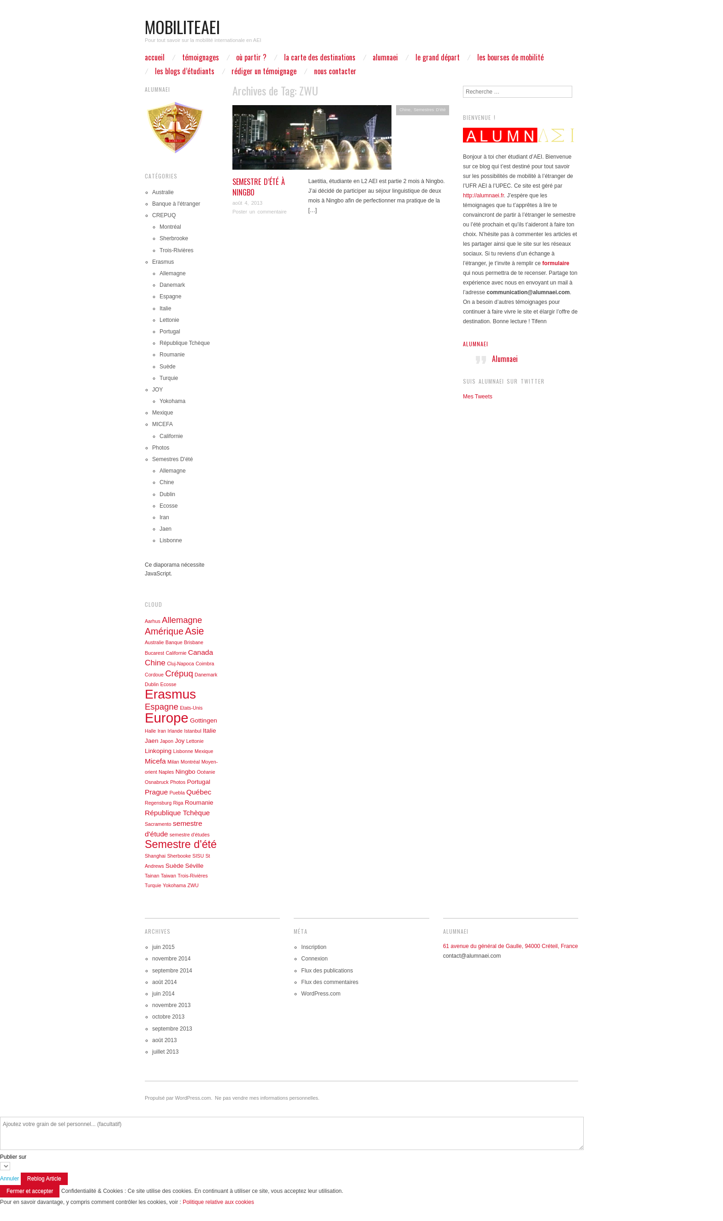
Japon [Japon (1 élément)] (166, 741)
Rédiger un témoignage (263, 71)
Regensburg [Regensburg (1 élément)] (158, 803)
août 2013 (164, 1040)
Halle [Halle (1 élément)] (150, 731)
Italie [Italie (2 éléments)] (209, 730)
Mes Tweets (477, 396)
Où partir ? (251, 57)
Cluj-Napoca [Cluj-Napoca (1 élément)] (180, 663)
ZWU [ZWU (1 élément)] (192, 885)
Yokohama (172, 401)
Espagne (170, 296)
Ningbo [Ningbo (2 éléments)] (186, 771)
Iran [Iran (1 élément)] (162, 731)
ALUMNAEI (385, 57)
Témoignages (200, 57)
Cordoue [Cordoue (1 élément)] (154, 674)
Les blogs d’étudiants (184, 71)
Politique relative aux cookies (218, 1202)
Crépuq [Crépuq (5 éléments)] (179, 673)
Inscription (313, 947)
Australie (163, 192)
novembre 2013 (171, 1005)
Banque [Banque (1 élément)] (174, 642)
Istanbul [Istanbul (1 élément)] (192, 731)
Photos (160, 448)
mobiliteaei (182, 26)
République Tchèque (185, 343)
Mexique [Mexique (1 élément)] (204, 751)
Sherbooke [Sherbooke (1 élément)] (179, 856)
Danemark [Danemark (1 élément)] (206, 674)
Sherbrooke (174, 238)
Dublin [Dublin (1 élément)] (152, 684)
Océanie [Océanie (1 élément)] (206, 772)
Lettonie (169, 320)
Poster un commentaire (259, 211)
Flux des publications (327, 970)
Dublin (167, 494)
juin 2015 (163, 947)
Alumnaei (475, 344)
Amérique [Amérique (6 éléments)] (164, 631)
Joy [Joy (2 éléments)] (179, 740)
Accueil (155, 57)
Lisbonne (171, 540)
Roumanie (172, 354)
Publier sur (13, 1157)
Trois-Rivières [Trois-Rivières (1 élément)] (192, 875)
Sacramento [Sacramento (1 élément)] (158, 824)
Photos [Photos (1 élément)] (177, 782)
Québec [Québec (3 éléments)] (198, 792)
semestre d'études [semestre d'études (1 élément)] (190, 834)
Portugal (170, 331)
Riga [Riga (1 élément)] (178, 803)
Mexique (162, 412)
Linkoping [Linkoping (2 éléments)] (158, 750)
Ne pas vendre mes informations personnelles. (267, 1098)
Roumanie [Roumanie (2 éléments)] (199, 802)
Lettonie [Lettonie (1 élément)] (195, 741)
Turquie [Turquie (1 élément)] (153, 885)
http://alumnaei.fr (483, 195)
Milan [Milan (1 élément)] (173, 762)
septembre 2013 (172, 1028)
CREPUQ (164, 215)
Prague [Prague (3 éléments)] (156, 792)
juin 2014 (163, 993)
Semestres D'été (429, 109)
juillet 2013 (165, 1052)
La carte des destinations (320, 57)
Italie (165, 308)
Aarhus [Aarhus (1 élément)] (152, 621)
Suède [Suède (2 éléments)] (175, 865)
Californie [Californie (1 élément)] (176, 653)
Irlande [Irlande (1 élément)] (175, 731)
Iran (164, 517)
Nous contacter (335, 71)
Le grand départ (437, 57)
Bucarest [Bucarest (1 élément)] (154, 653)
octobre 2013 (168, 1017)
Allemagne (173, 273)
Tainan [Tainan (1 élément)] (152, 875)
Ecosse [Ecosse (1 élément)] (168, 684)
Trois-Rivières (177, 250)
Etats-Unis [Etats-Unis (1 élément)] (191, 708)
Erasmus (163, 262)
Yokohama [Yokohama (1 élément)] (174, 885)
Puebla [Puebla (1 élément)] (176, 792)
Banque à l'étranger (176, 204)
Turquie (169, 378)
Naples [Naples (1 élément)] (166, 772)
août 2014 (164, 982)
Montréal (170, 227)
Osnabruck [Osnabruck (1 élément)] (157, 782)
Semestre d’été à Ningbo (258, 186)
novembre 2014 (171, 958)
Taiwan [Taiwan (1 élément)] (168, 875)
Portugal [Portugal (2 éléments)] (198, 781)
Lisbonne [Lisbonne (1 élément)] (183, 751)
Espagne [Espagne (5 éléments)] (161, 706)
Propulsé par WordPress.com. (179, 1098)
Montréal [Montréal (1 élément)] (190, 762)
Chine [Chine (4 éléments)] (155, 662)
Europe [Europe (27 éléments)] (167, 717)
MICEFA (162, 424)
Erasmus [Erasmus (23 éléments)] (170, 694)
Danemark (172, 285)
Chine (404, 109)
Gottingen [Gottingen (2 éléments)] (203, 720)
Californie (171, 436)
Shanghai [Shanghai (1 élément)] (155, 856)
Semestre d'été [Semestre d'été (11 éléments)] (181, 844)
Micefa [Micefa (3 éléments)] (155, 761)
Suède (168, 366)
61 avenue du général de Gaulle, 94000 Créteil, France (510, 946)
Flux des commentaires (329, 982)
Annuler (9, 1178)
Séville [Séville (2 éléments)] (194, 865)
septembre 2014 (172, 970)
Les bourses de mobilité (510, 57)
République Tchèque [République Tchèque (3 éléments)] (177, 813)
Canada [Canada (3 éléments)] (200, 652)
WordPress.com (320, 993)
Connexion (314, 958)
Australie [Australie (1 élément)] (154, 642)
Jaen (166, 529)
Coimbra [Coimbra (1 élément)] (205, 663)
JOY (157, 389)
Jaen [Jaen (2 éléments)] (151, 740)
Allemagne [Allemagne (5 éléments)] (182, 620)
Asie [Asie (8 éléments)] (194, 631)
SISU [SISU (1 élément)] (198, 856)
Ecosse (169, 506)
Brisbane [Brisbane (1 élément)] (193, 642)
